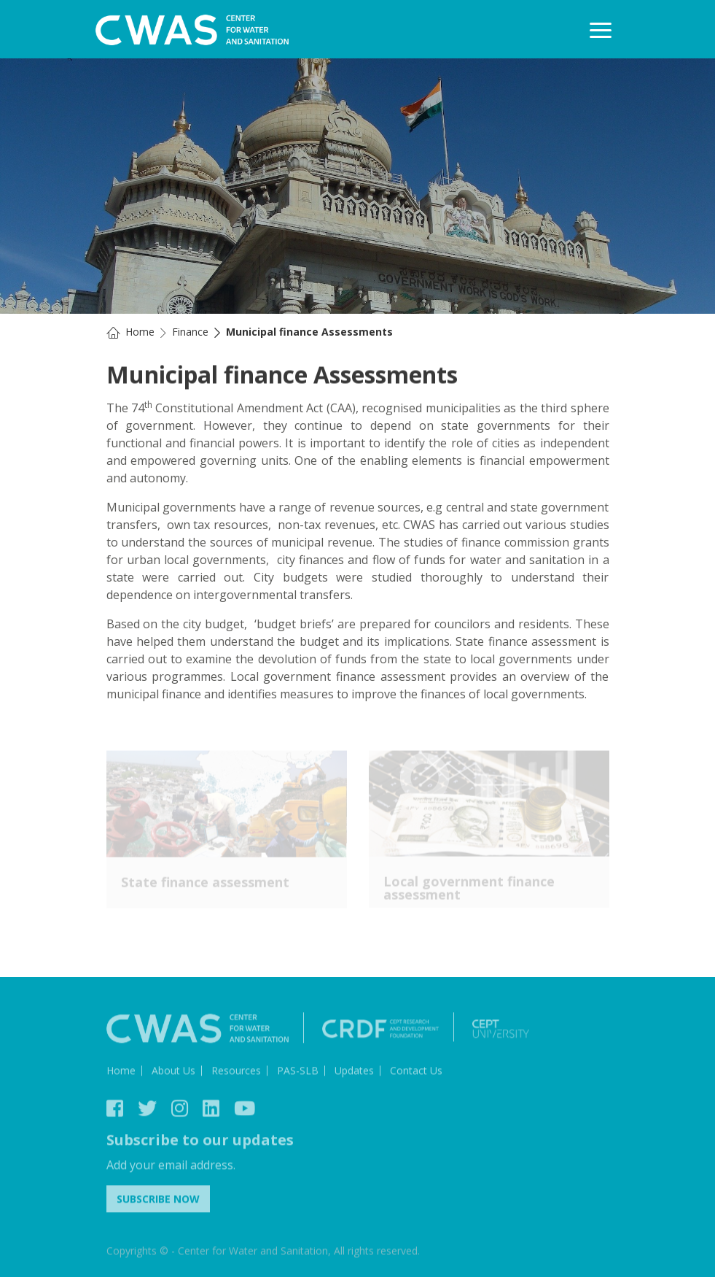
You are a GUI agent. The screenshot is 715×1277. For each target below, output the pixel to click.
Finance (190, 332)
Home (140, 332)
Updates (354, 1072)
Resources (236, 1072)
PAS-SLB (298, 1072)
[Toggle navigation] (600, 30)
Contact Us (416, 1072)
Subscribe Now (158, 1201)
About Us (173, 1072)
